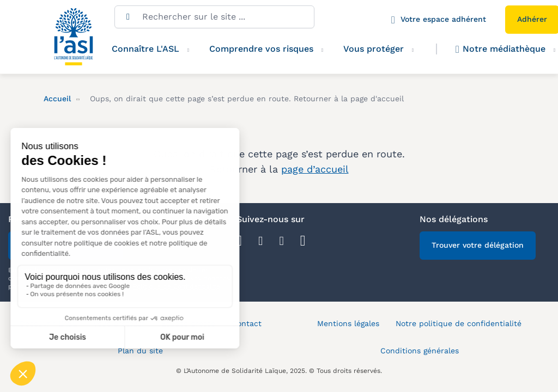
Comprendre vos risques (261, 49)
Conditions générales (419, 350)
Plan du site (140, 350)
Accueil (57, 98)
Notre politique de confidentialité (458, 323)
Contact (247, 323)
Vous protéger (373, 49)
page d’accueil (315, 169)
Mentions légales (348, 323)
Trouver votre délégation (478, 245)
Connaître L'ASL (145, 49)
